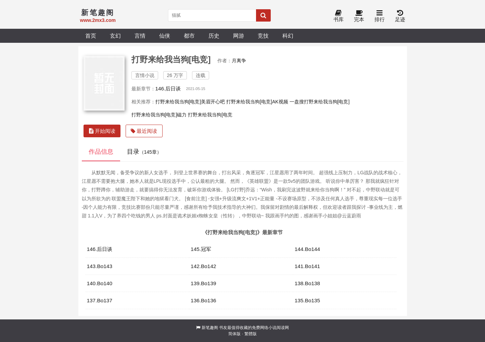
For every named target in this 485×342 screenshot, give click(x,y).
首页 (90, 36)
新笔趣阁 (210, 327)
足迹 (400, 16)
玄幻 (115, 36)
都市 (189, 36)
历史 (213, 36)
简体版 (234, 333)
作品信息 (101, 151)
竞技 (263, 36)
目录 (144, 151)
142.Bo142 (203, 266)
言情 (140, 36)
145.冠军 (201, 249)
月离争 (239, 60)
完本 (359, 16)
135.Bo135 (307, 300)
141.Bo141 (307, 266)
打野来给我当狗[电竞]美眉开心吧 (190, 101)
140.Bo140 (99, 283)
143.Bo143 (99, 266)
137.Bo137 (99, 300)
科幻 (287, 36)
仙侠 (164, 36)
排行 (379, 16)
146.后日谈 (168, 88)
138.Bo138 (307, 283)
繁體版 (250, 333)
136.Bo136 (203, 300)
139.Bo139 (203, 283)
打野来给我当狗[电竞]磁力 (159, 114)
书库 (338, 16)
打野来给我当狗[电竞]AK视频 (257, 101)
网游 (238, 36)
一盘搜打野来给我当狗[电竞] (320, 101)
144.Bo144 (307, 249)
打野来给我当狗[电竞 (210, 114)
